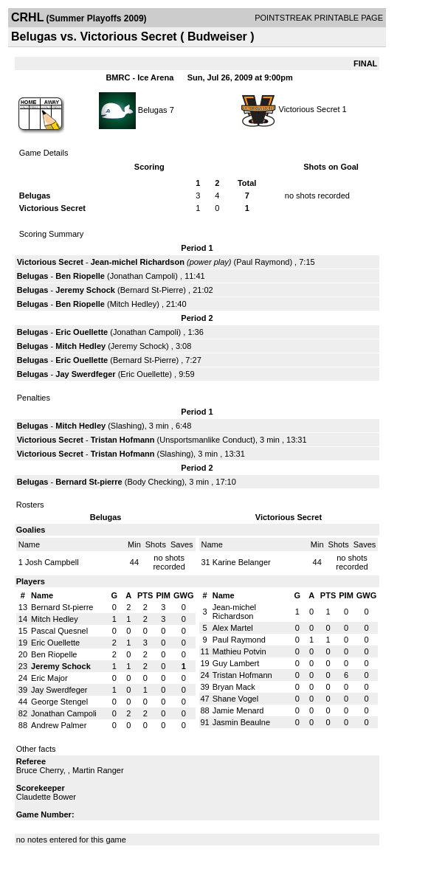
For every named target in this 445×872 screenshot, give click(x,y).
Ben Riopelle (80, 275)
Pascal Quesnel (59, 630)
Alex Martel (233, 627)
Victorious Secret (309, 109)
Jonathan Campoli (143, 275)
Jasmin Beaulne (241, 722)
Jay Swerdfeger (85, 374)
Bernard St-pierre (88, 481)
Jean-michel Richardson (137, 261)
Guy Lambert (236, 663)
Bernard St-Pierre (152, 290)
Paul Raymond (262, 261)
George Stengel (59, 701)
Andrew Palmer (58, 725)
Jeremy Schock (85, 290)
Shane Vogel (235, 698)
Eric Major (49, 678)
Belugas (153, 109)
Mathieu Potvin (239, 651)
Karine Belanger (242, 562)
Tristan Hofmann (123, 439)
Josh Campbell (52, 562)
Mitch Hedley (133, 304)
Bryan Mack (234, 686)
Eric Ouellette (81, 332)
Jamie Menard (238, 710)
